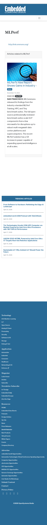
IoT (3, 322)
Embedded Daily (7, 392)
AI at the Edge (6, 399)
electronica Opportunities (10, 463)
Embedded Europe (7, 396)
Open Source (6, 325)
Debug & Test (6, 344)
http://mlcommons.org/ (18, 45)
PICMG (4, 407)
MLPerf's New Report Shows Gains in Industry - (22, 85)
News (3, 423)
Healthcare (5, 361)
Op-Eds (4, 420)
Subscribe (5, 383)
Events (4, 442)
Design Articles (6, 417)
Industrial (5, 355)
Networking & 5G (7, 365)
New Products (6, 432)
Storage (4, 341)
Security (4, 334)
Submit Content (8, 482)
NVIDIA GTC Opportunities (10, 469)
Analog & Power (7, 328)
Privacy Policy (7, 490)
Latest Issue (5, 376)
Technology (6, 315)
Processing (5, 331)
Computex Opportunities (9, 460)
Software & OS (6, 337)
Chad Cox (11, 96)
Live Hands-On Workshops (10, 479)
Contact (5, 486)
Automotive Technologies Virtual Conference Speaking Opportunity (23, 457)
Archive (4, 379)
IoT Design (5, 389)
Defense (5, 368)
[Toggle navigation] (39, 18)
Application (6, 349)
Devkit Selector (7, 429)
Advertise (6, 450)
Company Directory (8, 445)
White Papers (6, 439)
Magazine (6, 373)
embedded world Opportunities (11, 454)
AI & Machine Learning (9, 319)
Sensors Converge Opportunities (12, 472)
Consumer (5, 358)
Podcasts (4, 413)
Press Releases (6, 426)
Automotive (5, 352)
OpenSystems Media (26, 503)
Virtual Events (6, 436)
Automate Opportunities (9, 475)
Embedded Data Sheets (9, 410)
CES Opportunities (7, 466)
